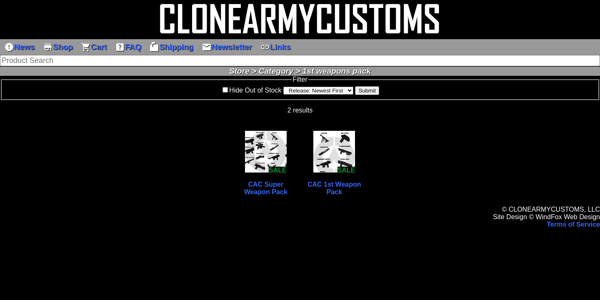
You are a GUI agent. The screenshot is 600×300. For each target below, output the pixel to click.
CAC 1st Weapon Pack (334, 188)
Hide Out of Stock (255, 90)
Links (275, 47)
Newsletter (227, 47)
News (19, 47)
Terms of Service (573, 224)
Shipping (171, 47)
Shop (58, 47)
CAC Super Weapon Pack (266, 188)
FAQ (128, 47)
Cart (94, 47)
